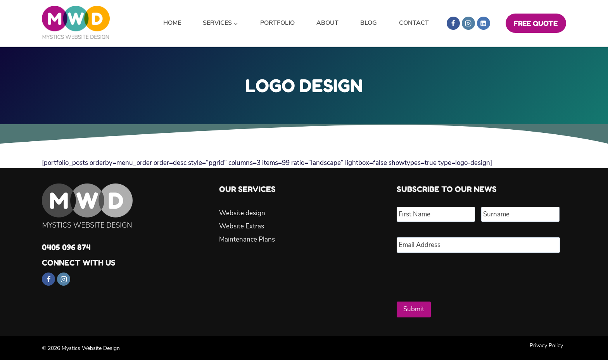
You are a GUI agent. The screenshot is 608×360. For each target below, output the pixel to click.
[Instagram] (468, 23)
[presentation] (456, 274)
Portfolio (277, 23)
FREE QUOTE (536, 23)
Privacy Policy (546, 344)
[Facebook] (453, 23)
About (327, 23)
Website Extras (241, 226)
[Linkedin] (483, 23)
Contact (414, 23)
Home (172, 23)
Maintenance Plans (247, 239)
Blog (368, 23)
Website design (242, 213)
